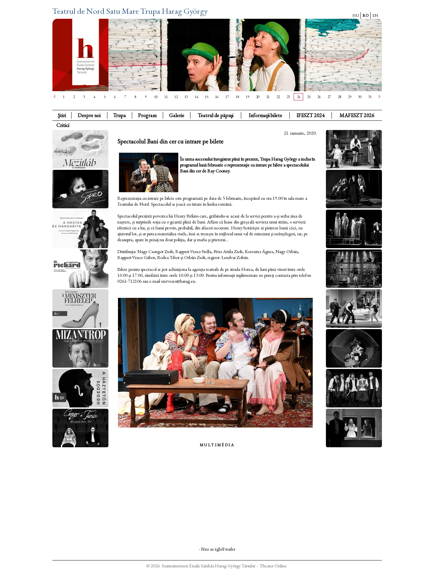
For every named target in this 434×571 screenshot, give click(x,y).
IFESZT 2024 (311, 115)
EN (375, 15)
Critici (62, 125)
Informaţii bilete (265, 115)
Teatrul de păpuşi (215, 115)
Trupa (119, 115)
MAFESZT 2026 (356, 115)
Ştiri (62, 115)
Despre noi (89, 115)
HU (355, 15)
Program (147, 115)
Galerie (176, 115)
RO (365, 15)
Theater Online (273, 566)
